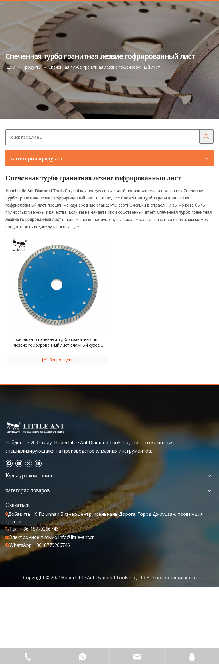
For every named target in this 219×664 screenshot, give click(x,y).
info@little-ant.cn (76, 537)
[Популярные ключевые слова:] (206, 136)
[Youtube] (18, 463)
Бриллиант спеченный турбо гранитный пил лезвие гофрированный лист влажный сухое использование (57, 342)
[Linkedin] (38, 463)
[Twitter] (28, 463)
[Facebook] (9, 463)
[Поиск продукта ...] (102, 137)
